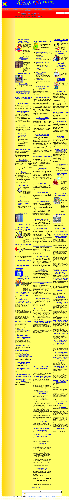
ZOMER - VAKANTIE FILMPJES (41, 57)
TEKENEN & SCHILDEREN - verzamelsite (23, 322)
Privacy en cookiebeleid (38, 9)
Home (7, 9)
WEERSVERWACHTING (23, 345)
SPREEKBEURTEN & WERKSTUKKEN (61, 150)
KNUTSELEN (42, 398)
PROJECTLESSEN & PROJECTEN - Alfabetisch (61, 174)
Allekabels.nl (61, 91)
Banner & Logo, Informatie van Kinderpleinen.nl (22, 135)
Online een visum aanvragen (42, 309)
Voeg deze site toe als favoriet (28, 13)
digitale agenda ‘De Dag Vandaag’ (23, 380)
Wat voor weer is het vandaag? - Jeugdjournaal (23, 375)
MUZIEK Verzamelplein (23, 330)
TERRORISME (61, 428)
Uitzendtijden (23, 197)
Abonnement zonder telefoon (23, 111)
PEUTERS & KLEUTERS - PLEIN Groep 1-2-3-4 (60, 279)
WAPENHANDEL (61, 407)
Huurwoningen (42, 168)
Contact (38, 16)
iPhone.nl (23, 172)
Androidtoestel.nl (61, 121)
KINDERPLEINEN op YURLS (23, 265)
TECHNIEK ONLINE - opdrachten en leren (23, 277)
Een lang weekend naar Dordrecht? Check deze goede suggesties (23, 92)
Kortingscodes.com (42, 228)
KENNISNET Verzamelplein (23, 244)
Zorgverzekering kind (42, 201)
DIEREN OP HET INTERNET (23, 350)
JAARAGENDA (23, 185)
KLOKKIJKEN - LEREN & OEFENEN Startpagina (60, 320)
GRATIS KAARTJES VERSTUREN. (61, 52)
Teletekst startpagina (24, 224)
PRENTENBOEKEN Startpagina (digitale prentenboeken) (42, 321)
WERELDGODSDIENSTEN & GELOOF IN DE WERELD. (61, 359)
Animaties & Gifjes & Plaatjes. (61, 402)
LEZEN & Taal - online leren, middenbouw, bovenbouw (60, 342)
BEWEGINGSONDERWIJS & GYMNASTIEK (61, 381)
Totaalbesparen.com (42, 256)
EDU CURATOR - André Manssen (23, 369)
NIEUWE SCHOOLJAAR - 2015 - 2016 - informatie (42, 435)
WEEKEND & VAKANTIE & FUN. (61, 40)
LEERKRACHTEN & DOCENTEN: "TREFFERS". (23, 228)
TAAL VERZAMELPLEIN (61, 333)
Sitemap (53, 496)
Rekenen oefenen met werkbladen (42, 87)
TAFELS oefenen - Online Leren (60, 303)
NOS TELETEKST (22, 213)
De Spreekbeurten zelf (62, 164)
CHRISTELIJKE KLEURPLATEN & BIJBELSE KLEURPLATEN (23, 301)
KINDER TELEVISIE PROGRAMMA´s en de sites (23, 355)
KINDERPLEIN (36, 487)
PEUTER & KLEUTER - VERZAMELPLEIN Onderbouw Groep (61, 272)
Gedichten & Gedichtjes (23, 149)
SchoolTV (21, 200)
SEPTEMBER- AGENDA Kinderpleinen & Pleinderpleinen (23, 294)
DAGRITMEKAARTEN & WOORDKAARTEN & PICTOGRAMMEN (61, 236)
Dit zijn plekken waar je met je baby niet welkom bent (23, 98)
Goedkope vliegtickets (42, 298)
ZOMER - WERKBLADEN (43, 52)
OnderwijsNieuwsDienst (24, 260)
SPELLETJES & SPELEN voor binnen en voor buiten (42, 367)
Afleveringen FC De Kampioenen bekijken (42, 282)
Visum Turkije (23, 160)
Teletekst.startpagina (61, 231)
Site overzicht (23, 84)
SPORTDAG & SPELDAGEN (61, 79)
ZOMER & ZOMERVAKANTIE (42, 41)
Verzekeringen (42, 270)
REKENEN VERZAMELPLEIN (60, 296)
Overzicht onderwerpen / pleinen (20, 9)
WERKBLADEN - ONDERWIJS (61, 136)
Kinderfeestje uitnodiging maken (42, 246)
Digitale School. (61, 214)
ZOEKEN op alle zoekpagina (23, 58)
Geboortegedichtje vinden (61, 112)
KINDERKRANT (42, 421)
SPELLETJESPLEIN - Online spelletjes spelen (61, 194)
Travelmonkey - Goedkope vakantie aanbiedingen (42, 135)
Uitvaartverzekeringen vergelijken (42, 468)
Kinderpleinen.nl (23, 126)
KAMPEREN (39, 79)
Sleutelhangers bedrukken (42, 219)
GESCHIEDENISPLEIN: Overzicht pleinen (61, 353)
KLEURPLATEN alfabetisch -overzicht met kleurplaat (42, 377)
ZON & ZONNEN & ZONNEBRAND (41, 73)
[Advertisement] (8, 43)
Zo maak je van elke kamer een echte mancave (23, 102)
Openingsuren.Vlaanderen (42, 97)
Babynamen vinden (42, 192)
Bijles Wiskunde (42, 183)
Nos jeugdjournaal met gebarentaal (23, 362)
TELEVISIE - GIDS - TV (23, 73)
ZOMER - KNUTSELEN (42, 62)
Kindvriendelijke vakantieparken (42, 156)
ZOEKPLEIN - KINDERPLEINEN (23, 41)
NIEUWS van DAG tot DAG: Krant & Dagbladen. (42, 429)
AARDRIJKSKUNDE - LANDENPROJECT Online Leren (23, 337)
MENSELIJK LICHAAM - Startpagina (61, 366)
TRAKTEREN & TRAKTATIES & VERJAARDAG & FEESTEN (61, 66)
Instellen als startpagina (23, 39)
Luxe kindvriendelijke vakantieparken (42, 118)
